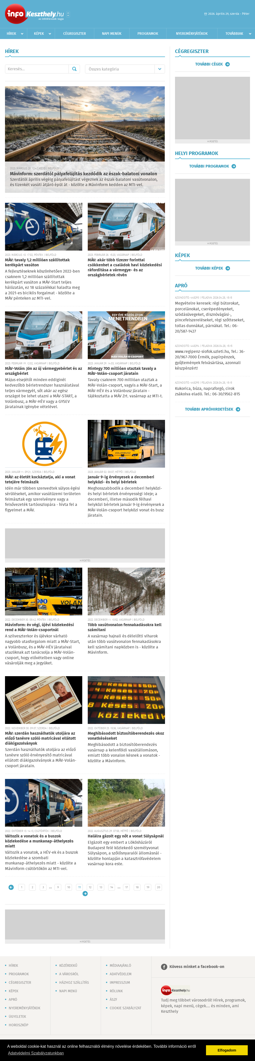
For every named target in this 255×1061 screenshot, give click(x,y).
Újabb (11, 887)
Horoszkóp (18, 1025)
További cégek (209, 64)
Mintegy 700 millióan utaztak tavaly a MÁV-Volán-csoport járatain (122, 371)
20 (158, 887)
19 (147, 887)
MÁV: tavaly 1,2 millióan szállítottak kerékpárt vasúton (37, 262)
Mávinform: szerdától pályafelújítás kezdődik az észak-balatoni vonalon (83, 174)
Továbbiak (234, 34)
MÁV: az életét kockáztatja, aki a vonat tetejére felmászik (40, 479)
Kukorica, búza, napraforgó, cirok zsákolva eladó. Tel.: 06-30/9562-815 (207, 391)
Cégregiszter (74, 34)
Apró (13, 999)
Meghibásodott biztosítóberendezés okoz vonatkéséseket (126, 736)
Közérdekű (68, 965)
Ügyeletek (17, 1016)
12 (90, 887)
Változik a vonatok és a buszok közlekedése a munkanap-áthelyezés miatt (39, 841)
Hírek (11, 34)
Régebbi (85, 893)
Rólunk (116, 991)
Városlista (68, 14)
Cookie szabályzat (125, 1008)
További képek (209, 268)
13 (101, 887)
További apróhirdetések (209, 409)
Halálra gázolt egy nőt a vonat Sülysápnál (126, 836)
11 (79, 887)
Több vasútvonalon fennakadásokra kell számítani (125, 627)
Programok (148, 34)
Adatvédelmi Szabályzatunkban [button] (36, 1053)
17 (126, 887)
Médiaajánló (120, 965)
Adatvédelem (121, 974)
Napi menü (68, 991)
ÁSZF (113, 999)
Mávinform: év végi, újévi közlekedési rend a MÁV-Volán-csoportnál (39, 627)
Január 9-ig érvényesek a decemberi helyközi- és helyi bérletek (121, 479)
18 (137, 887)
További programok (209, 166)
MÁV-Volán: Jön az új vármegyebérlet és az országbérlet (43, 371)
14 (111, 887)
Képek (39, 34)
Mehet (74, 69)
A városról (69, 974)
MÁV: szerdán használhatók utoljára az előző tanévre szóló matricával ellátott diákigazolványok (40, 738)
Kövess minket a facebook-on (197, 967)
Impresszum (120, 982)
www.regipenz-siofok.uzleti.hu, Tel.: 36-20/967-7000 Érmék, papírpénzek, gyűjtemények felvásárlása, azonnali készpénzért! (210, 360)
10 (68, 887)
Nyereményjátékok (192, 34)
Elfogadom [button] (227, 1050)
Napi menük (112, 34)
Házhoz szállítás (74, 982)
